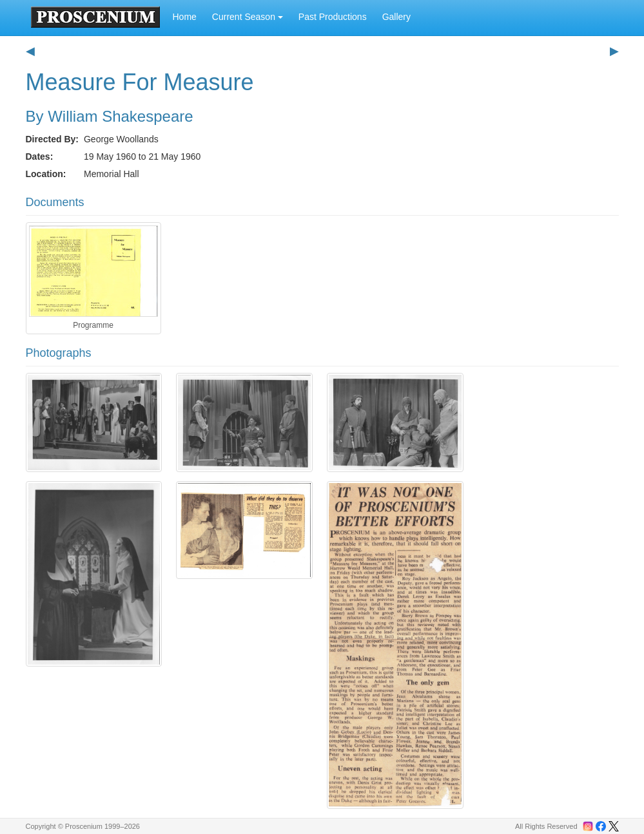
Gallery (396, 17)
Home (185, 17)
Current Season (247, 17)
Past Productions (332, 17)
